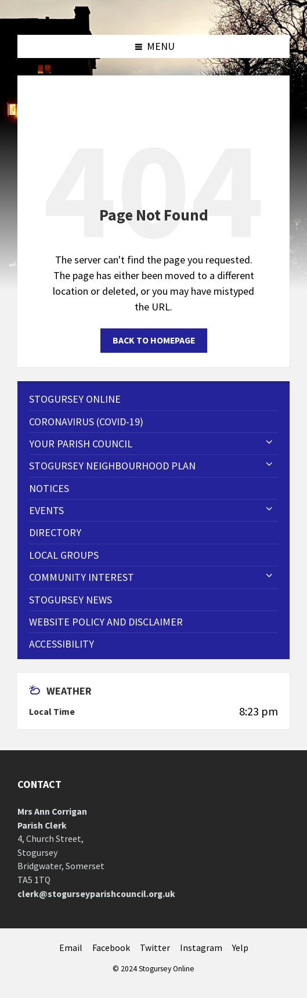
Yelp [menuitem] (240, 947)
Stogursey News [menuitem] (70, 599)
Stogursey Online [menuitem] (75, 399)
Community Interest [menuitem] (81, 577)
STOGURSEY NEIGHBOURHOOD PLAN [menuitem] (112, 465)
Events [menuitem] (46, 510)
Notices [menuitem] (49, 488)
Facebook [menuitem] (111, 947)
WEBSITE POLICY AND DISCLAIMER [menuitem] (106, 621)
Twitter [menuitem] (155, 947)
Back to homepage (154, 340)
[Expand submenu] (269, 442)
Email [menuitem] (70, 947)
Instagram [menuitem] (201, 947)
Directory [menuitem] (55, 532)
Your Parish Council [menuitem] (80, 443)
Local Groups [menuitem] (64, 555)
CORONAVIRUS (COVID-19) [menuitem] (86, 421)
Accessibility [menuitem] (61, 643)
